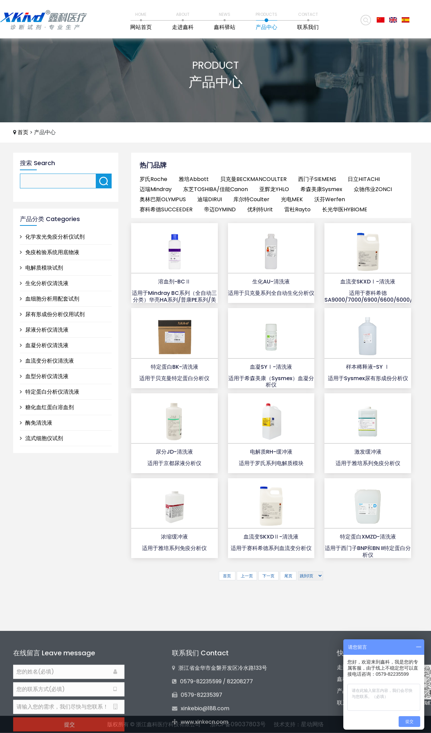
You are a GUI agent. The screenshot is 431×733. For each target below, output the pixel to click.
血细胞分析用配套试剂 (49, 299)
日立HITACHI (364, 179)
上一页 (247, 576)
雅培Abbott (194, 179)
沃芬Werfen (329, 199)
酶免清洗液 (36, 423)
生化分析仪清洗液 (44, 283)
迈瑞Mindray (156, 189)
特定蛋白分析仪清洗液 (49, 392)
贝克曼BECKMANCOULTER (253, 179)
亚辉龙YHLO (274, 189)
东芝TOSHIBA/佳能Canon (215, 189)
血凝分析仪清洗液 (44, 345)
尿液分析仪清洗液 (44, 330)
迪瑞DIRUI (209, 199)
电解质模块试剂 (41, 268)
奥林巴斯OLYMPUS (163, 199)
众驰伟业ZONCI (373, 189)
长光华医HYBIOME (344, 209)
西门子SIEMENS (317, 179)
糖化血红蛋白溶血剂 (47, 407)
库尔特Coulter (251, 199)
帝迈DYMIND (220, 209)
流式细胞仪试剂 (41, 438)
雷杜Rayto (297, 209)
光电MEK (292, 199)
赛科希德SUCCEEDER (166, 209)
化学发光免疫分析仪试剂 (52, 237)
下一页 (268, 576)
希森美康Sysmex (321, 189)
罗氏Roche (153, 179)
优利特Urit (260, 209)
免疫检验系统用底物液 (49, 252)
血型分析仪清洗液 (44, 376)
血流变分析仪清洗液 (47, 361)
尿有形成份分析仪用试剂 (52, 314)
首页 (23, 132)
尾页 (288, 576)
